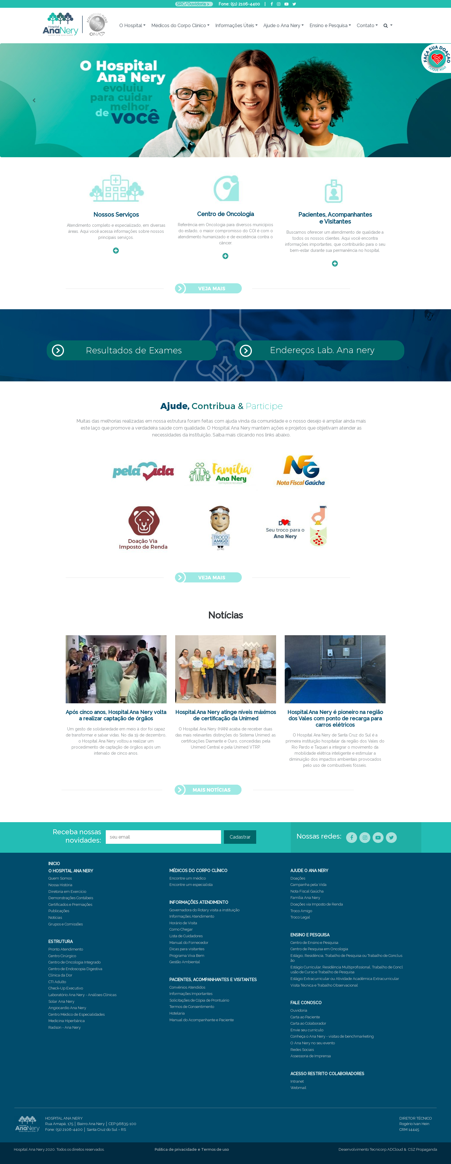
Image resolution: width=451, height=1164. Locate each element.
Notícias (55, 917)
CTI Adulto (57, 982)
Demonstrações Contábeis (70, 898)
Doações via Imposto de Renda (316, 904)
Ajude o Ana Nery (281, 25)
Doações (297, 878)
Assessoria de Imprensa (310, 1056)
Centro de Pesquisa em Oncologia (319, 949)
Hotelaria (177, 1013)
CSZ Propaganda (422, 1149)
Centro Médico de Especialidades (76, 1014)
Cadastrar (240, 837)
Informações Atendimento (191, 916)
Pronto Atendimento (65, 949)
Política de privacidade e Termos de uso (192, 1149)
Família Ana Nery (305, 897)
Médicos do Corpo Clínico (178, 25)
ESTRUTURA (60, 941)
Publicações (58, 911)
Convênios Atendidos (187, 987)
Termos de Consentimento (191, 1006)
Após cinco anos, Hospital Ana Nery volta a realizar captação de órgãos (116, 715)
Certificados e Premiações (70, 904)
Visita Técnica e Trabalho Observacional (324, 985)
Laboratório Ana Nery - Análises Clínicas (82, 995)
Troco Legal (300, 917)
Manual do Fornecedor (188, 942)
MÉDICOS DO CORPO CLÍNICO (198, 870)
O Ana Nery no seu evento (312, 1043)
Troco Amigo (301, 911)
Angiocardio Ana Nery (67, 1008)
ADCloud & (396, 1149)
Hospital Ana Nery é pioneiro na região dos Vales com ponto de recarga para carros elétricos (335, 718)
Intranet (297, 1081)
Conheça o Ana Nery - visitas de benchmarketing (332, 1036)
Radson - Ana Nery (64, 1027)
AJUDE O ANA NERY (309, 870)
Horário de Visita (183, 923)
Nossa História (60, 885)
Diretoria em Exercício (67, 891)
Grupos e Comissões (65, 924)
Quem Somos (60, 878)
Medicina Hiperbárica (66, 1021)
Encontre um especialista (191, 884)
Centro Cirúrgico (62, 956)
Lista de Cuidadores (186, 936)
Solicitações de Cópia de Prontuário (199, 1000)
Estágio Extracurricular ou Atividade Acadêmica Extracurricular (344, 978)
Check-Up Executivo (65, 988)
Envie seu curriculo (306, 1030)
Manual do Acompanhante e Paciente (201, 1020)
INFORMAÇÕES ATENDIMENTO (198, 902)
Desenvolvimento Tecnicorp (362, 1149)
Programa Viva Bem (186, 955)
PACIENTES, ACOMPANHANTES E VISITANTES (213, 979)
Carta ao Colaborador (308, 1023)
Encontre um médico (187, 878)
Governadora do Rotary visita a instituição (204, 910)
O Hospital (130, 25)
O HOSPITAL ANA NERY (70, 871)
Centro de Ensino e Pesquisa (314, 942)
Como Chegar (181, 929)
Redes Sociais (302, 1049)
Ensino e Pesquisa (329, 25)
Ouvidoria (298, 1010)
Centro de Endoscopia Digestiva (75, 969)
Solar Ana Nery (61, 1001)
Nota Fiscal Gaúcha (307, 891)
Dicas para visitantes (186, 949)
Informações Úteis (234, 25)
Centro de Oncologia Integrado (74, 962)
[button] (34, 100)
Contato (365, 25)
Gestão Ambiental (184, 962)
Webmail (298, 1088)
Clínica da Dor (60, 975)
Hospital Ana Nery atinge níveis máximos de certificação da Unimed (225, 715)
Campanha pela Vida (308, 884)
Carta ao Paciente (305, 1017)
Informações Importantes (190, 993)
